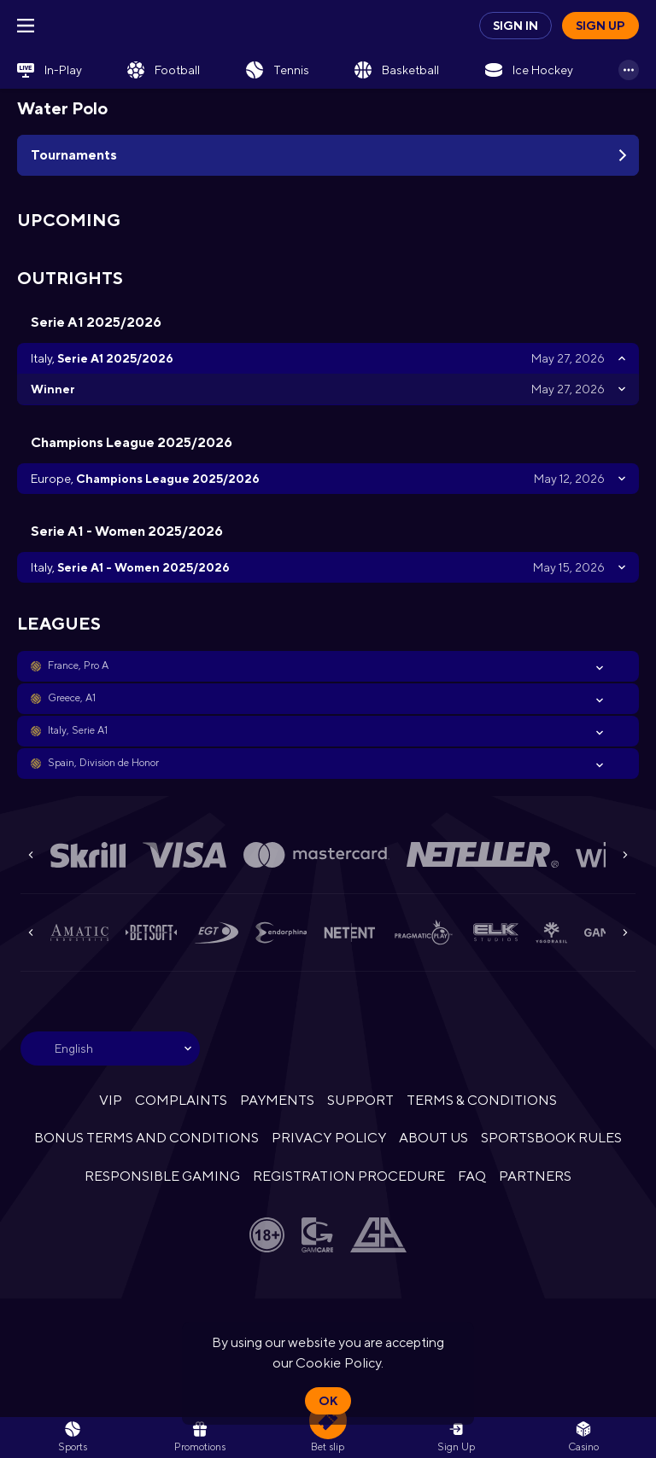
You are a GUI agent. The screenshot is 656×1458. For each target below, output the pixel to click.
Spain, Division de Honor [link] (103, 763)
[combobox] (110, 1048)
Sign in (515, 25)
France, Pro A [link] (78, 665)
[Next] (625, 855)
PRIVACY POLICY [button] (328, 1138)
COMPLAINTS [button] (181, 1100)
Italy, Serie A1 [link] (78, 730)
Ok (328, 1401)
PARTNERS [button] (535, 1176)
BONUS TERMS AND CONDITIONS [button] (147, 1138)
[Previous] (30, 855)
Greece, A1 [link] (72, 698)
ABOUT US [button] (433, 1138)
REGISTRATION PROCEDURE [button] (349, 1176)
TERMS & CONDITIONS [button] (482, 1100)
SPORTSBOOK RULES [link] (551, 1138)
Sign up (600, 25)
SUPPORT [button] (360, 1100)
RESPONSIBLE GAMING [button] (162, 1176)
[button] (328, 666)
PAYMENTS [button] (277, 1100)
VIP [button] (110, 1100)
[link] (49, 70)
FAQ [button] (472, 1176)
